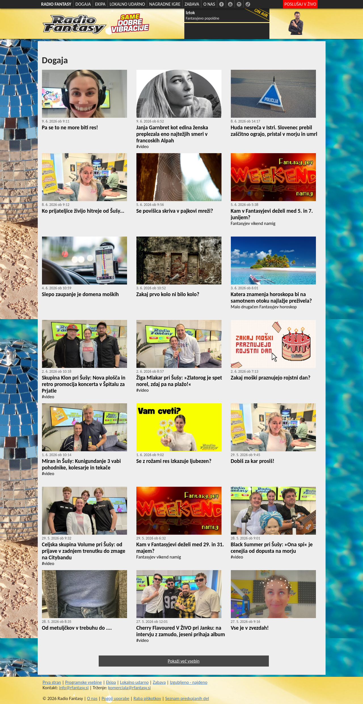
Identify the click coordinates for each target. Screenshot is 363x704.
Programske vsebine (83, 682)
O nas (92, 698)
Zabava (159, 682)
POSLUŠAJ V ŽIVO (300, 4)
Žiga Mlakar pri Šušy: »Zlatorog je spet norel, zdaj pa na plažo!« (179, 380)
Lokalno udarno (134, 682)
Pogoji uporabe (115, 698)
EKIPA (100, 4)
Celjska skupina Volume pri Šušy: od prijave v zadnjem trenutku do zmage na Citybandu (83, 551)
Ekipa (111, 682)
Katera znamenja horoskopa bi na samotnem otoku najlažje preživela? (271, 297)
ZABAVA (192, 4)
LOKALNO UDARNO (127, 4)
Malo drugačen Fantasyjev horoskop (264, 306)
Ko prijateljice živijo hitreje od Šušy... (83, 211)
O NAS (209, 4)
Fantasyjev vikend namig (253, 223)
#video (142, 146)
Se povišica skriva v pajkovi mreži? (174, 211)
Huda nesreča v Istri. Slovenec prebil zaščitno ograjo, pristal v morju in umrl (274, 130)
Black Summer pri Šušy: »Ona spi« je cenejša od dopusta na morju (272, 547)
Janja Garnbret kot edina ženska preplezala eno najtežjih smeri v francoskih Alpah (172, 134)
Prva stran (52, 682)
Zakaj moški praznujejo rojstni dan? (271, 377)
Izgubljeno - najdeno (188, 682)
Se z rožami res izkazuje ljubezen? (174, 461)
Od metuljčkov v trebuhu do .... (77, 628)
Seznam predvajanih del (187, 698)
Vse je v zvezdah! (250, 628)
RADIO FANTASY (56, 4)
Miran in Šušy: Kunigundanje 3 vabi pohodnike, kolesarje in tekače (81, 464)
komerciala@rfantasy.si (129, 687)
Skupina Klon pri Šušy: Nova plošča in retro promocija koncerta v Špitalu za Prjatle (83, 384)
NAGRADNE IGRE (164, 4)
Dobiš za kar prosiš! (253, 461)
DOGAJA (83, 4)
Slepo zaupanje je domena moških (80, 294)
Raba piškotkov (147, 698)
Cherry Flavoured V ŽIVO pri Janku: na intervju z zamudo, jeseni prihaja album (180, 631)
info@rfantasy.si (73, 687)
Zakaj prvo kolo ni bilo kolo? (167, 294)
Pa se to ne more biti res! (70, 127)
